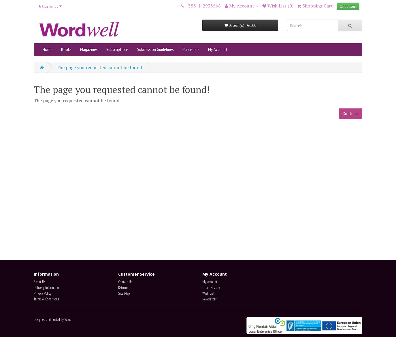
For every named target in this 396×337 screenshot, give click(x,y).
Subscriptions (117, 49)
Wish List (208, 293)
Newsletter (209, 299)
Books (66, 49)
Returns (123, 287)
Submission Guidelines (155, 49)
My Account (217, 49)
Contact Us (125, 281)
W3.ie (68, 319)
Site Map (124, 293)
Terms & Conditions (46, 299)
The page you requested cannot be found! (100, 67)
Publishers (190, 49)
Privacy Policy (42, 293)
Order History (211, 287)
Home (47, 49)
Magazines (89, 49)
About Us (39, 281)
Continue (350, 113)
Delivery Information (47, 287)
